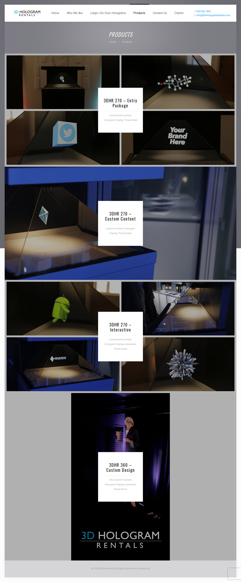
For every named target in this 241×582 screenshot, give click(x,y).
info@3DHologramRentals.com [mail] (213, 15)
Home (112, 41)
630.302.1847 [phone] (204, 11)
